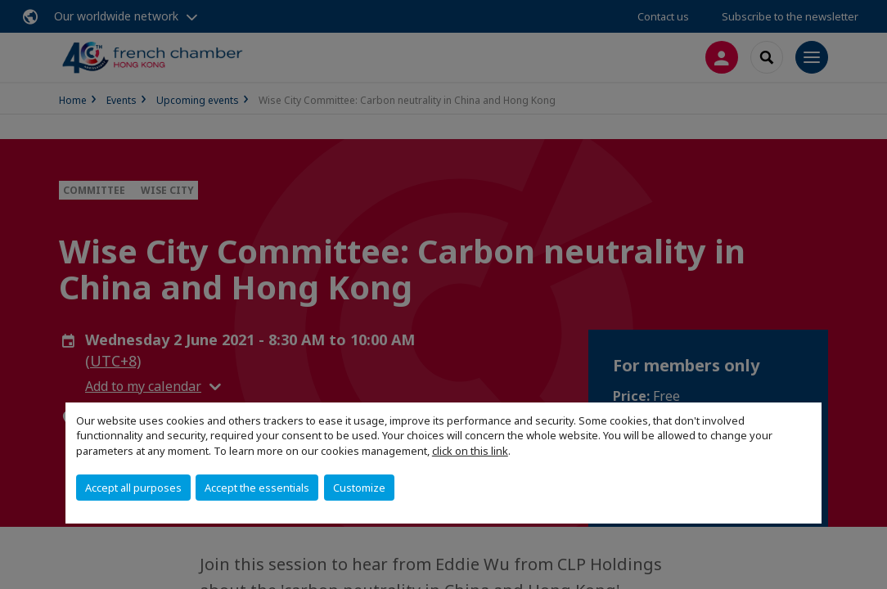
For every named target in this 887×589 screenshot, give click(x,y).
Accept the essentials (257, 487)
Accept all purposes (133, 487)
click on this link (470, 450)
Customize (359, 487)
